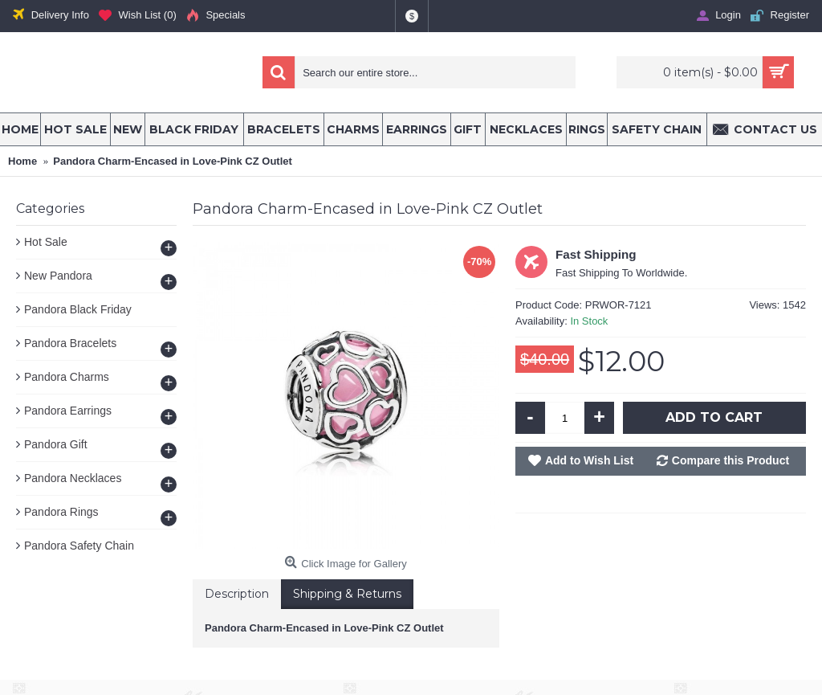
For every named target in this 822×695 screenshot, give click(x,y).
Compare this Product (730, 460)
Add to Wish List (589, 460)
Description (237, 594)
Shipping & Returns (347, 594)
